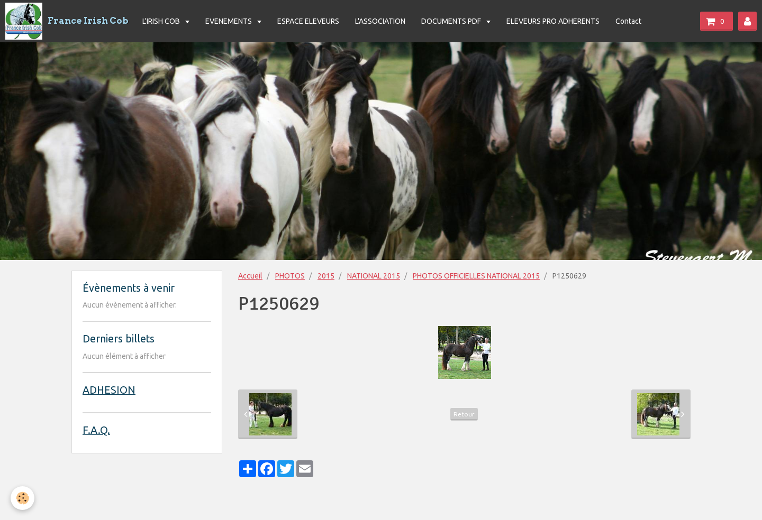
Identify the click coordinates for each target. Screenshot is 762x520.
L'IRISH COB (162, 21)
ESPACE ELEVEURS (308, 21)
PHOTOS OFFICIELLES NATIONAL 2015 (476, 276)
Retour (464, 414)
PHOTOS (290, 276)
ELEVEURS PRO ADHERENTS (553, 21)
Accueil (250, 276)
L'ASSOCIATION (380, 21)
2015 (326, 276)
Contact (628, 21)
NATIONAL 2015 (373, 276)
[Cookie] (22, 498)
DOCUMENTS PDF (452, 21)
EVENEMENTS (229, 21)
